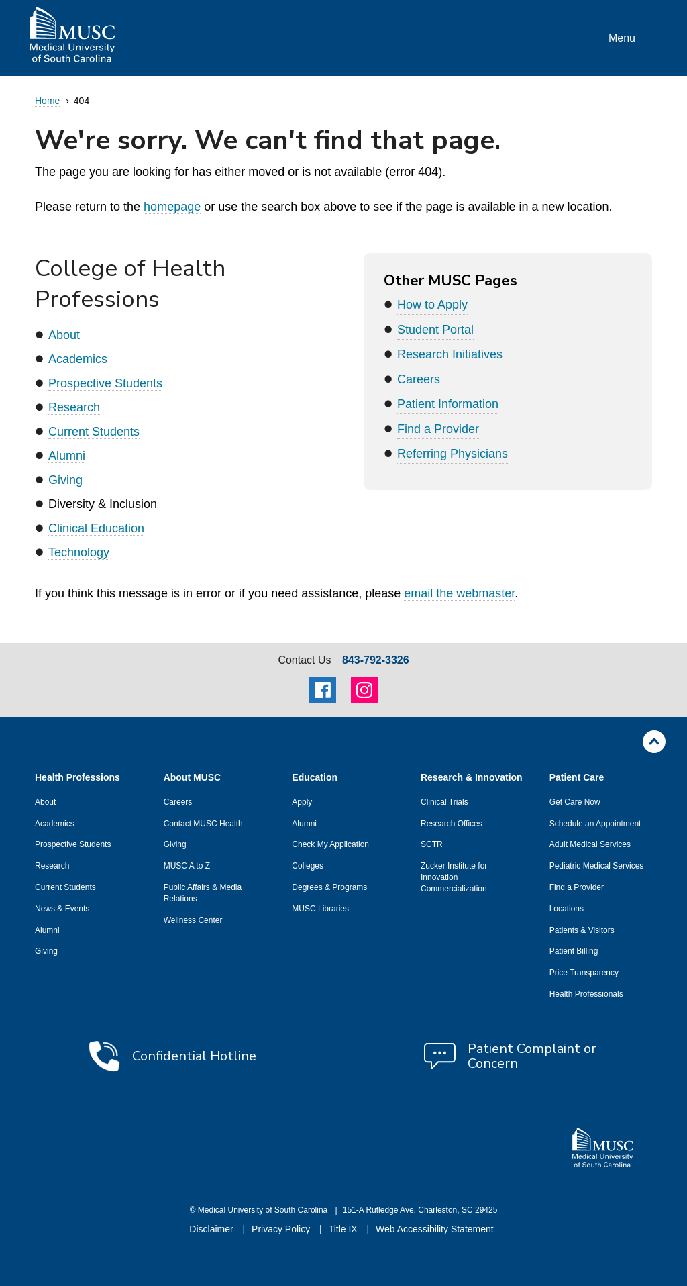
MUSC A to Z (187, 866)
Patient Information (447, 404)
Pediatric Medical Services (596, 866)
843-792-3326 (375, 660)
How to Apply (432, 304)
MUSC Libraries (320, 908)
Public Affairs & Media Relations (203, 893)
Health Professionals (586, 994)
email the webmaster (459, 593)
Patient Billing (573, 951)
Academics (77, 359)
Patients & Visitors (582, 930)
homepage (172, 206)
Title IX (344, 1229)
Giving (65, 480)
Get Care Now (574, 802)
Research (74, 407)
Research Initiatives (450, 354)
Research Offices (451, 823)
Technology (78, 552)
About (64, 335)
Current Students (94, 431)
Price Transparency (584, 972)
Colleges (307, 866)
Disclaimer (212, 1229)
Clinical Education (96, 528)
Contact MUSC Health (203, 823)
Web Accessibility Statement (435, 1229)
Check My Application (330, 844)
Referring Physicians (452, 453)
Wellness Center (193, 920)
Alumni (66, 455)
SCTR (432, 844)
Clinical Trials (444, 802)
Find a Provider (438, 429)
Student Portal (435, 329)
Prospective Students (105, 383)
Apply (302, 802)
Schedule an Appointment (595, 823)
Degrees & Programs (329, 887)
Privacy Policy (282, 1229)
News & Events (62, 908)
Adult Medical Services (590, 844)
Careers (418, 379)
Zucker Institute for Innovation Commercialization (454, 877)
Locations (566, 908)
